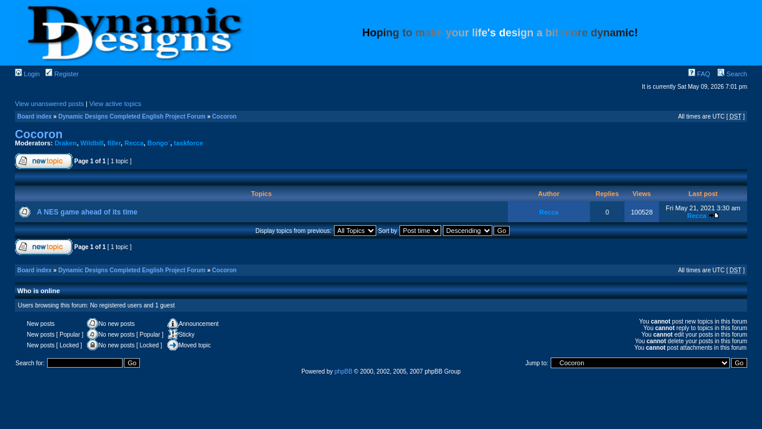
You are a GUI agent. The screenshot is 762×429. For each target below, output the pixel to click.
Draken (66, 143)
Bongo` (158, 143)
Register (62, 73)
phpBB (343, 371)
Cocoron (224, 116)
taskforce (188, 143)
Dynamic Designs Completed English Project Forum (131, 116)
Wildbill (92, 143)
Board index (34, 116)
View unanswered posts (49, 103)
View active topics (115, 103)
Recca (133, 143)
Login (27, 73)
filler (114, 143)
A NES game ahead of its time (87, 212)
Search (732, 73)
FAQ (699, 73)
